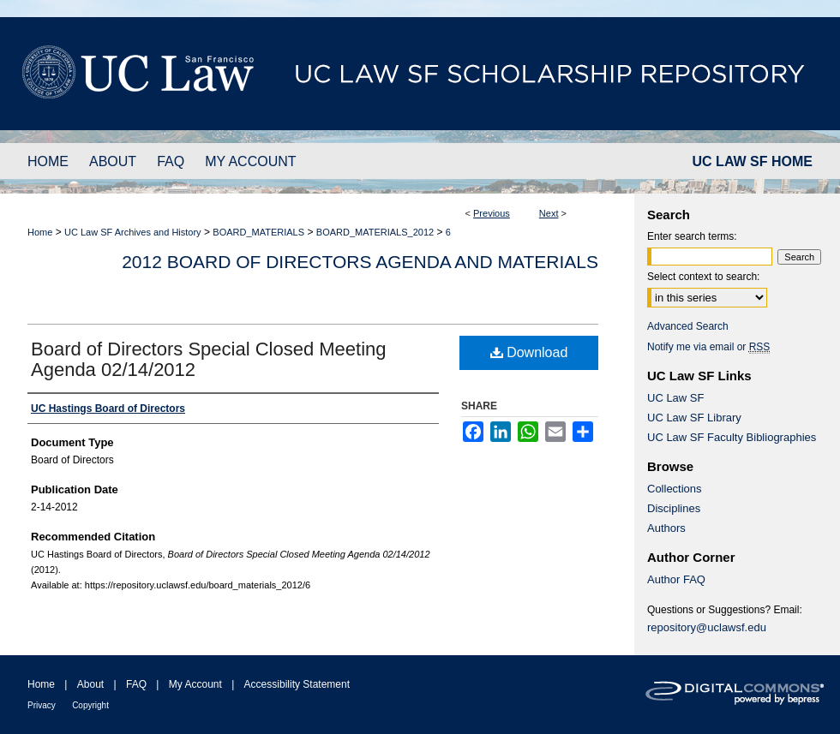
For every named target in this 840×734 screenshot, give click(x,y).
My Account (195, 684)
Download (529, 352)
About (90, 684)
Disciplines (673, 508)
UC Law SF (675, 397)
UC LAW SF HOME (753, 161)
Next (549, 213)
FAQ (136, 684)
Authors (666, 528)
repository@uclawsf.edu (706, 627)
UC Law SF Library (694, 417)
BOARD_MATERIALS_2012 (375, 232)
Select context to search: (703, 277)
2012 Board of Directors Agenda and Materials (360, 262)
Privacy (41, 705)
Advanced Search (688, 326)
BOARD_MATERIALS (258, 232)
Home (39, 232)
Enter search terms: (692, 236)
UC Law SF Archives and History (132, 232)
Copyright (90, 705)
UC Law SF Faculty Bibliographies (731, 437)
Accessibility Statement (297, 684)
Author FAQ (676, 579)
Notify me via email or (708, 347)
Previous (491, 213)
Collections (674, 488)
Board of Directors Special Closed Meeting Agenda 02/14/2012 (209, 359)
